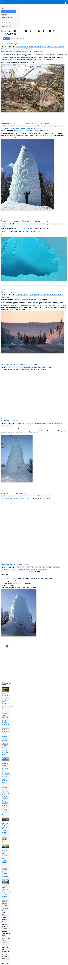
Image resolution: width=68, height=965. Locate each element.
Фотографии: (7, 17)
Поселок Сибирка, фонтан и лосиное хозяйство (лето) (5, 854)
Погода (6, 876)
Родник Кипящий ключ (24, 423)
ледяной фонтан (41, 305)
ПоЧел (3, 2)
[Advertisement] (15, 554)
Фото (23, 49)
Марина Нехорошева (7, 498)
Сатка (4, 733)
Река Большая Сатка (4, 780)
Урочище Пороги (22, 224)
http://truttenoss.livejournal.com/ (17, 51)
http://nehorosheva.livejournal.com (23, 498)
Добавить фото (7, 26)
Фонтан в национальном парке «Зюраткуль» (31, 46)
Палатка (29, 128)
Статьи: (5, 11)
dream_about (16, 304)
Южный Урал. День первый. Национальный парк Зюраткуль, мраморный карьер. (7, 770)
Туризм (28, 49)
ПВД (40, 128)
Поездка (5, 810)
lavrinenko (23, 304)
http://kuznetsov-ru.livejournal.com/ (19, 369)
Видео (50, 367)
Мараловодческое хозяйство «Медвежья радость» (5, 796)
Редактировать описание (7, 23)
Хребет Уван (21, 567)
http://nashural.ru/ (13, 428)
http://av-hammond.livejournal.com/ (23, 130)
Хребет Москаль (32, 567)
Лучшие (13, 38)
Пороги (49, 305)
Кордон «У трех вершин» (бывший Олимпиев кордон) (29, 569)
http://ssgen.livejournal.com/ (22, 299)
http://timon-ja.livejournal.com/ (21, 572)
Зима (35, 128)
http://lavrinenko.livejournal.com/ (23, 228)
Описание (5, 9)
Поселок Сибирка (35, 294)
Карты (4, 14)
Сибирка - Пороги (5, 824)
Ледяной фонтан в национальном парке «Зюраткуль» (7, 889)
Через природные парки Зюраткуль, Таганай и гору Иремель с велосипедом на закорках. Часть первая (7, 703)
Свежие (6, 38)
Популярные (20, 38)
